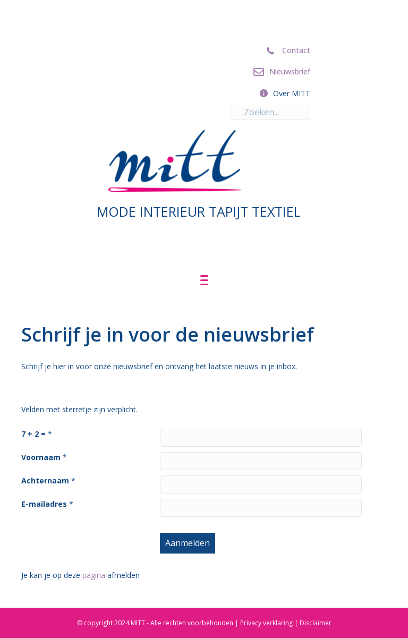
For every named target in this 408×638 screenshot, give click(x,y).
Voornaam (41, 457)
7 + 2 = (33, 434)
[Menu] (204, 280)
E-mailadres (44, 504)
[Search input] (270, 113)
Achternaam (45, 480)
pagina (93, 575)
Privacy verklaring (266, 622)
